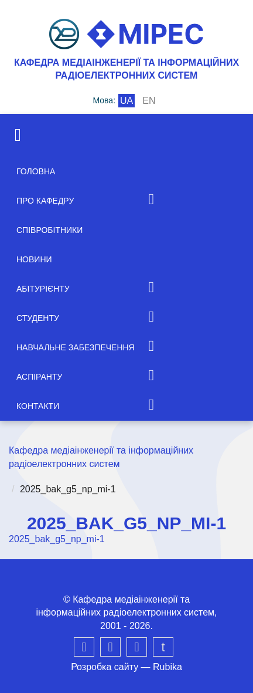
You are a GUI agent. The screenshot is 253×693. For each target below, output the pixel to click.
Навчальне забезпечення (75, 347)
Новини (34, 259)
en (148, 101)
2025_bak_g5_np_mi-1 (57, 539)
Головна (35, 171)
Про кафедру (45, 200)
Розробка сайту (104, 667)
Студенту (37, 318)
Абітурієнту (43, 288)
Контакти (37, 406)
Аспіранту (39, 376)
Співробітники (49, 230)
